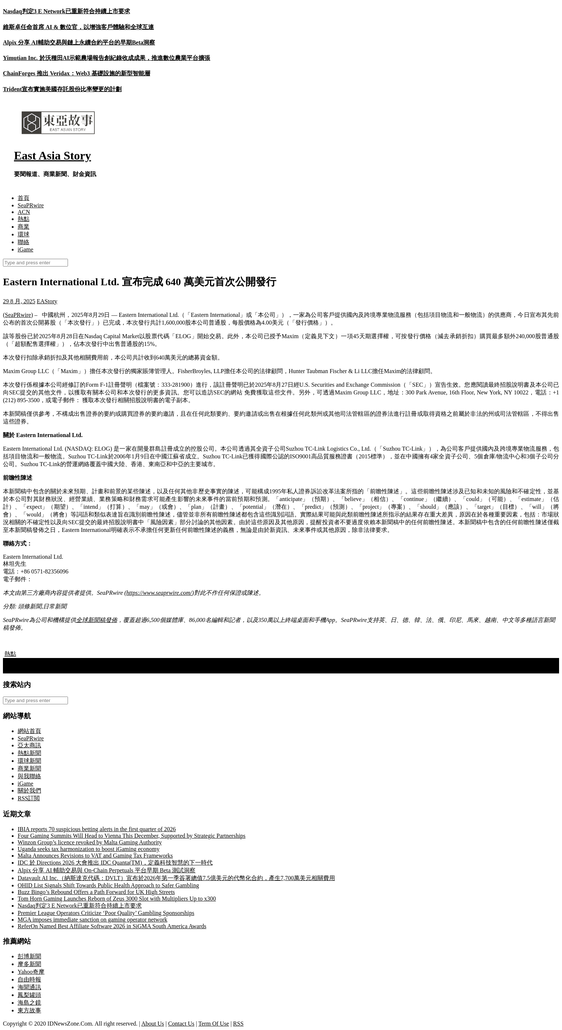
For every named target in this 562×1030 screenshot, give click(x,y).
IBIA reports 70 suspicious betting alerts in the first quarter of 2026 (97, 829)
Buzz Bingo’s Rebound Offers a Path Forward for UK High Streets (96, 892)
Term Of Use (213, 1023)
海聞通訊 (29, 987)
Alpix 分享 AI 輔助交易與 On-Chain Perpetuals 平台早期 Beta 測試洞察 (106, 870)
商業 (23, 226)
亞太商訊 (29, 745)
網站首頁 (29, 731)
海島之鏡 (29, 1002)
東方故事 (29, 1010)
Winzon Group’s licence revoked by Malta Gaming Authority (90, 842)
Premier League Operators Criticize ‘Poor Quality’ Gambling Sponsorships (106, 913)
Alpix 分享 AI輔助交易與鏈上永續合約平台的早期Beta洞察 (79, 42)
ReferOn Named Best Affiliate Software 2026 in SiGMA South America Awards (112, 926)
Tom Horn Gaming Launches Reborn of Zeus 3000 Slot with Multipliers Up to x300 (117, 898)
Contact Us (181, 1023)
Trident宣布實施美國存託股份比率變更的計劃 (62, 89)
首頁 (23, 198)
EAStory (47, 301)
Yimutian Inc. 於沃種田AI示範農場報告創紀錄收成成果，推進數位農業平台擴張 (106, 58)
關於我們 (29, 790)
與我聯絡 (29, 776)
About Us (152, 1023)
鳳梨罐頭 (29, 995)
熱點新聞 (29, 753)
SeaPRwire (31, 205)
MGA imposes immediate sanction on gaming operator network (92, 919)
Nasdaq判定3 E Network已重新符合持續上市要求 (66, 11)
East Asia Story (52, 155)
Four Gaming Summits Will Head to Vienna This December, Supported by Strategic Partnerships (131, 836)
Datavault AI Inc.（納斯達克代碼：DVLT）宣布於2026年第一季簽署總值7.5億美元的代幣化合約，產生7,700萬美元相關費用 (176, 878)
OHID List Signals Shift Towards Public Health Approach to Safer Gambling (108, 885)
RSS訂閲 (29, 798)
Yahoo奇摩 (31, 972)
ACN (24, 212)
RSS (238, 1023)
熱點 (23, 219)
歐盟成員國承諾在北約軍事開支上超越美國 (62, 661)
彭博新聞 (29, 956)
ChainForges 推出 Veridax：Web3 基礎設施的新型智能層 (76, 73)
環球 (23, 234)
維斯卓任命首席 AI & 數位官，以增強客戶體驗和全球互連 (78, 27)
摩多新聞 (29, 964)
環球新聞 (29, 761)
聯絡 (23, 242)
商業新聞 (29, 768)
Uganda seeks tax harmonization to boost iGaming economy (88, 849)
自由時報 (29, 979)
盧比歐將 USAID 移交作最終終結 (49, 669)
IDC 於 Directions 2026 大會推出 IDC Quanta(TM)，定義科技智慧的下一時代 (115, 862)
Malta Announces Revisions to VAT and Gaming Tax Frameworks (95, 855)
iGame (25, 249)
